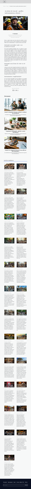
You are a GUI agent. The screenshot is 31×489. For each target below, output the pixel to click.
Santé (14, 482)
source (10, 61)
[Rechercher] (14, 485)
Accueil (4, 6)
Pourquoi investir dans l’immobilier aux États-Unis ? (21, 386)
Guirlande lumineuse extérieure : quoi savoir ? (21, 411)
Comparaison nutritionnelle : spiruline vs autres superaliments (15, 132)
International (10, 482)
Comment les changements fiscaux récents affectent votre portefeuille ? (15, 151)
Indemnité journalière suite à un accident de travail (15, 35)
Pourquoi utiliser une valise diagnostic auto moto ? (9, 435)
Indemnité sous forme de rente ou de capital (15, 36)
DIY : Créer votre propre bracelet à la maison (9, 168)
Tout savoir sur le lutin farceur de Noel (9, 459)
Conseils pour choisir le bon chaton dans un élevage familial (9, 315)
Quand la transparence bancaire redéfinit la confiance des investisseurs (15, 113)
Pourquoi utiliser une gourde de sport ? (9, 410)
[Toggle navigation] (4, 2)
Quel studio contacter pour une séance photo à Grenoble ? (21, 169)
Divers (7, 6)
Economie (5, 482)
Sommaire (16, 33)
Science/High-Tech (20, 482)
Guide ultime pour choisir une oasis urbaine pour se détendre (21, 315)
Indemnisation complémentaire (15, 37)
